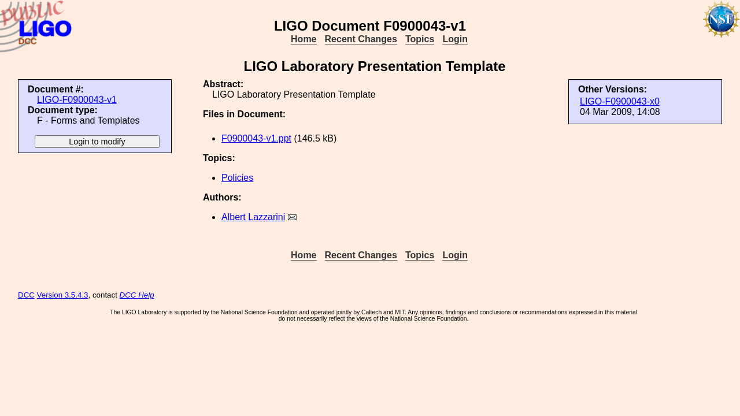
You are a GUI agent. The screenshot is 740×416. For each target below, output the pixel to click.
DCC (26, 295)
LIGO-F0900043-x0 (620, 101)
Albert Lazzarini (253, 217)
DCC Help (137, 295)
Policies (237, 178)
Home (303, 39)
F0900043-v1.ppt (256, 138)
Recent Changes (361, 39)
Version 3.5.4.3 (62, 295)
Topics (419, 39)
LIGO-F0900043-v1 (77, 100)
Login (455, 39)
